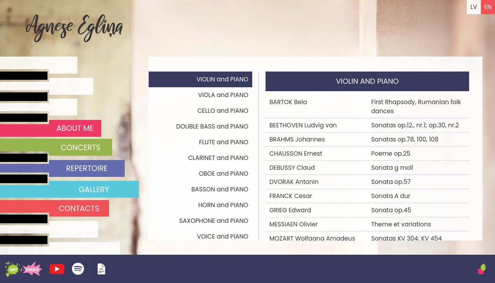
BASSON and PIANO (219, 189)
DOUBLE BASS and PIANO (212, 126)
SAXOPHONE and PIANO (213, 221)
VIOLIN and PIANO (222, 79)
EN (488, 7)
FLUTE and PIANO (223, 142)
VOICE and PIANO (222, 236)
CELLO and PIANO (222, 111)
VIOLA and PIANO (223, 95)
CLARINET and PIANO (218, 158)
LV (473, 7)
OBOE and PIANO (223, 173)
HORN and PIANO (223, 205)
